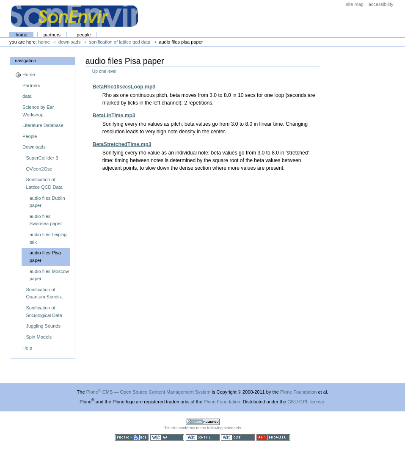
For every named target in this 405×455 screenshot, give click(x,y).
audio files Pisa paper (45, 256)
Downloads (69, 41)
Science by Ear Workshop (38, 111)
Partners (52, 34)
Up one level (104, 71)
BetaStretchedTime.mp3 (122, 144)
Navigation (25, 60)
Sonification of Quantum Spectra (44, 293)
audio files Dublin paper (47, 202)
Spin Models (39, 336)
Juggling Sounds (43, 325)
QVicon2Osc (39, 168)
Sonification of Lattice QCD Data (120, 41)
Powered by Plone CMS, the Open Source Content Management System (203, 422)
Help (27, 347)
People (84, 34)
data (26, 96)
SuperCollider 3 (42, 157)
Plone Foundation (298, 391)
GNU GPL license (305, 401)
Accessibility (381, 4)
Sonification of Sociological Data (44, 311)
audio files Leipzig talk (48, 238)
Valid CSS (238, 437)
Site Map (355, 4)
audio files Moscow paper (49, 275)
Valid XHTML (203, 437)
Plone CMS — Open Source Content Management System (148, 391)
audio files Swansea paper (46, 220)
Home (22, 34)
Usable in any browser (273, 437)
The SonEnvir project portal (74, 16)
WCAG (167, 437)
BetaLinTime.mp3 (114, 116)
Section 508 (132, 437)
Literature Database (42, 125)
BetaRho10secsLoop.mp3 (124, 87)
